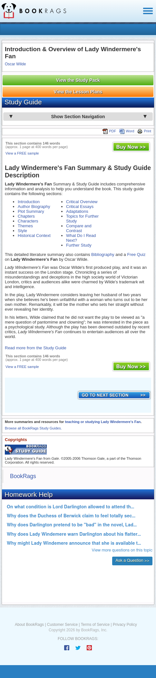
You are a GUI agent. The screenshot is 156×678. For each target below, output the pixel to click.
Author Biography (34, 206)
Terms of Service (95, 624)
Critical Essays (79, 206)
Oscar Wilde (15, 64)
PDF (109, 131)
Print (144, 131)
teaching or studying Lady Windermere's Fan (103, 422)
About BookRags (29, 624)
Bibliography (102, 254)
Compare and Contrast (79, 228)
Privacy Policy (125, 624)
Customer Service (62, 624)
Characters (28, 221)
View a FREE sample (22, 153)
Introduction (29, 201)
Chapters (26, 216)
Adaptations (77, 211)
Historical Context (34, 235)
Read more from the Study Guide (35, 347)
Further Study (79, 245)
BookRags (23, 476)
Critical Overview (82, 201)
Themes (25, 225)
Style (22, 230)
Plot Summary (31, 211)
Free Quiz (136, 254)
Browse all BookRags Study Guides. (33, 428)
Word (126, 131)
